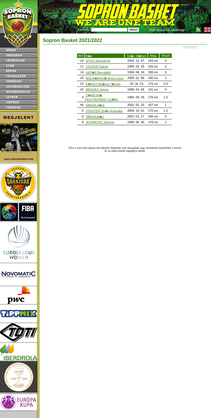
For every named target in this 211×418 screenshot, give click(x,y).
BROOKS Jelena (97, 89)
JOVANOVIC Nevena (100, 122)
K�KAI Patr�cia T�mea (103, 84)
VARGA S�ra (95, 105)
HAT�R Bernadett (98, 72)
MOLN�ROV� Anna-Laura (105, 78)
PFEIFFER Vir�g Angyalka (104, 111)
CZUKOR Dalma (97, 66)
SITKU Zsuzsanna (98, 60)
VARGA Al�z (95, 116)
